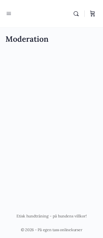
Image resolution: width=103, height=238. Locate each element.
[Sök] (77, 13)
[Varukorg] (92, 13)
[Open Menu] (8, 13)
